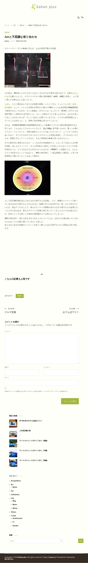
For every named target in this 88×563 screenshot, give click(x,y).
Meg (14, 501)
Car (12, 491)
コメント (8, 331)
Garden (15, 526)
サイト (7, 377)
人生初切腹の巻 (25, 431)
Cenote (51, 557)
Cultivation (15, 495)
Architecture (17, 518)
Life (12, 498)
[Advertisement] (42, 252)
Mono (15, 505)
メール (47, 367)
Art (12, 485)
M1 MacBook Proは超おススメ (30, 421)
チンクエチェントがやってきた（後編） (33, 441)
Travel (13, 516)
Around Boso (16, 481)
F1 (13, 522)
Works (15, 508)
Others (13, 512)
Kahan (7, 41)
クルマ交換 (23, 311)
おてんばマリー (60, 311)
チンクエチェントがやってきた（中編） (33, 451)
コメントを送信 (70, 401)
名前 (7, 367)
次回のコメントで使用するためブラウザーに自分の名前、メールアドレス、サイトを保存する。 (37, 391)
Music (7, 32)
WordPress (9, 559)
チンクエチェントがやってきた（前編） (33, 460)
